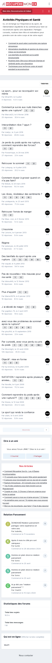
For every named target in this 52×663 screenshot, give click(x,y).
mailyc (8, 132)
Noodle (8, 384)
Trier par (45, 83)
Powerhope (10, 152)
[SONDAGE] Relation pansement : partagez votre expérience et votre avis (25, 526)
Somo (17, 560)
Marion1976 (10, 296)
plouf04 (8, 331)
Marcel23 (9, 114)
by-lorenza (9, 367)
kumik (17, 546)
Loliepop (8, 167)
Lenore (8, 232)
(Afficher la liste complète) (32, 637)
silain (7, 415)
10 (38, 345)
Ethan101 (8, 97)
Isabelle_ (18, 531)
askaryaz (9, 246)
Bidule (7, 184)
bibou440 (9, 281)
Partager (37, 456)
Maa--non (9, 219)
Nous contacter (26, 655)
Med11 (6, 645)
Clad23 (18, 590)
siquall (8, 264)
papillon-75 (10, 311)
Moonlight (9, 349)
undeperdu (10, 201)
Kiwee (7, 402)
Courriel (14, 456)
